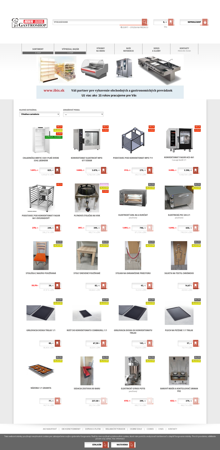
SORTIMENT (38, 51)
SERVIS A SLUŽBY (156, 49)
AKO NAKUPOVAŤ (50, 429)
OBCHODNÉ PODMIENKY (71, 429)
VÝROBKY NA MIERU (100, 49)
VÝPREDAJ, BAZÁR (70, 51)
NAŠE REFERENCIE (128, 49)
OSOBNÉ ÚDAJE (136, 429)
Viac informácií (118, 439)
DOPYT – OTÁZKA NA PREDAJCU (134, 28)
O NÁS (160, 429)
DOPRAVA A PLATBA (93, 429)
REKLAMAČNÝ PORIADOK (115, 429)
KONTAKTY (184, 48)
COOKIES (150, 429)
